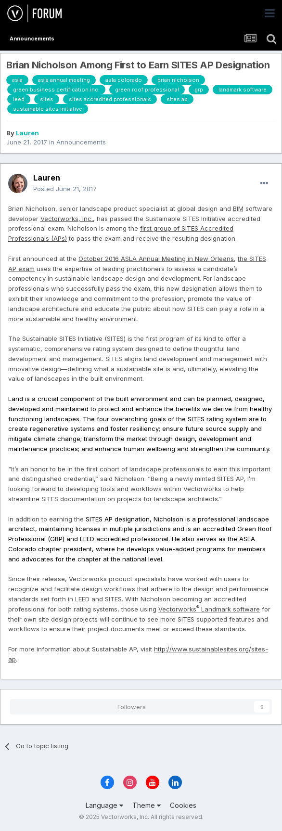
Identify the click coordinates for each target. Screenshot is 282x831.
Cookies (183, 805)
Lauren (27, 133)
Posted (65, 189)
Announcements (81, 142)
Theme (146, 805)
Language (104, 805)
